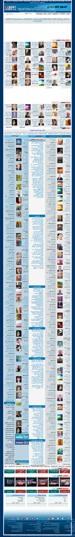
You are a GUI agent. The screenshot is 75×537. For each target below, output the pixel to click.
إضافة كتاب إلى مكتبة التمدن (16, 526)
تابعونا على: (71, 519)
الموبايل (16, 519)
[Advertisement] (37, 30)
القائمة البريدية (38, 528)
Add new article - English (16, 527)
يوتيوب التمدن (56, 531)
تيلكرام (36, 519)
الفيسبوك (66, 519)
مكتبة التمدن (57, 532)
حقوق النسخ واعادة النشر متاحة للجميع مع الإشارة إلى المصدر (29, 534)
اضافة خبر (20, 524)
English (39, 531)
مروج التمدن (38, 527)
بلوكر (26, 519)
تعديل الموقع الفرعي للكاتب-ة (16, 530)
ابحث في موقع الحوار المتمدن (16, 531)
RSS (52, 519)
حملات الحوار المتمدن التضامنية (35, 524)
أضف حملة (20, 528)
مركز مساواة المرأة (55, 524)
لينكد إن (41, 519)
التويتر (61, 519)
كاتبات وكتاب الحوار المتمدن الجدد (37, 465)
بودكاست (11, 519)
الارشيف (39, 525)
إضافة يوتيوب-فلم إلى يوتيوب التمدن (15, 525)
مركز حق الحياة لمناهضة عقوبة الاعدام (52, 527)
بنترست (30, 519)
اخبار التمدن (38, 523)
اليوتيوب (56, 519)
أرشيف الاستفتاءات (37, 526)
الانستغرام (47, 519)
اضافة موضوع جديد (18, 523)
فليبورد (21, 519)
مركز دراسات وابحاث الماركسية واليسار (51, 523)
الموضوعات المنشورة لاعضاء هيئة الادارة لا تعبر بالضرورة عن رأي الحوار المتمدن (25, 535)
